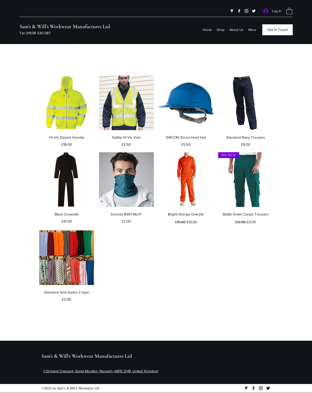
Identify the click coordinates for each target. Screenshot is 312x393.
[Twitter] (253, 11)
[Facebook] (239, 11)
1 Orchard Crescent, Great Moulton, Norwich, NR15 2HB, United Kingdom (100, 371)
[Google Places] (231, 11)
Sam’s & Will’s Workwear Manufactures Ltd (65, 26)
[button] (289, 10)
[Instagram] (246, 11)
